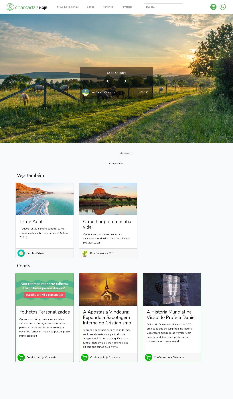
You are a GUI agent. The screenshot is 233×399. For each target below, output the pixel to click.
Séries (90, 7)
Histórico (108, 7)
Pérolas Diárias (35, 253)
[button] (213, 6)
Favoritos (127, 7)
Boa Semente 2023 (101, 253)
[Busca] (163, 6)
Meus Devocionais (68, 7)
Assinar (143, 92)
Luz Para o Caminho (103, 92)
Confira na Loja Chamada (41, 357)
